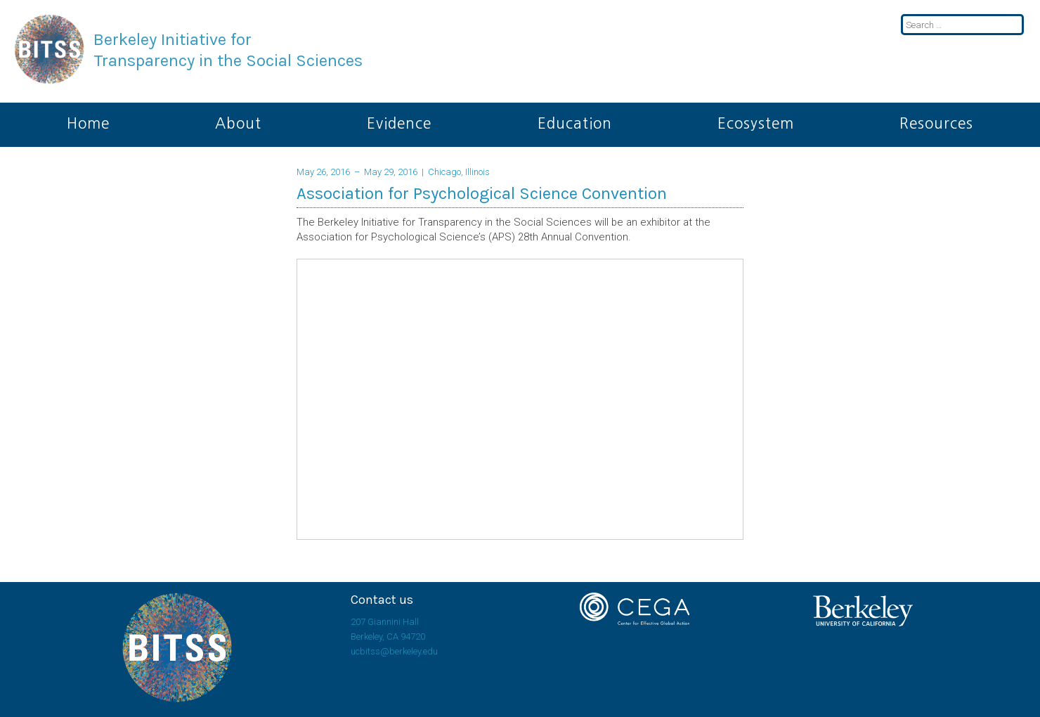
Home (88, 123)
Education (575, 123)
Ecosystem (755, 123)
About (238, 123)
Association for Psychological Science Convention (482, 193)
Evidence (399, 123)
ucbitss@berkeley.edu (394, 651)
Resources (936, 123)
